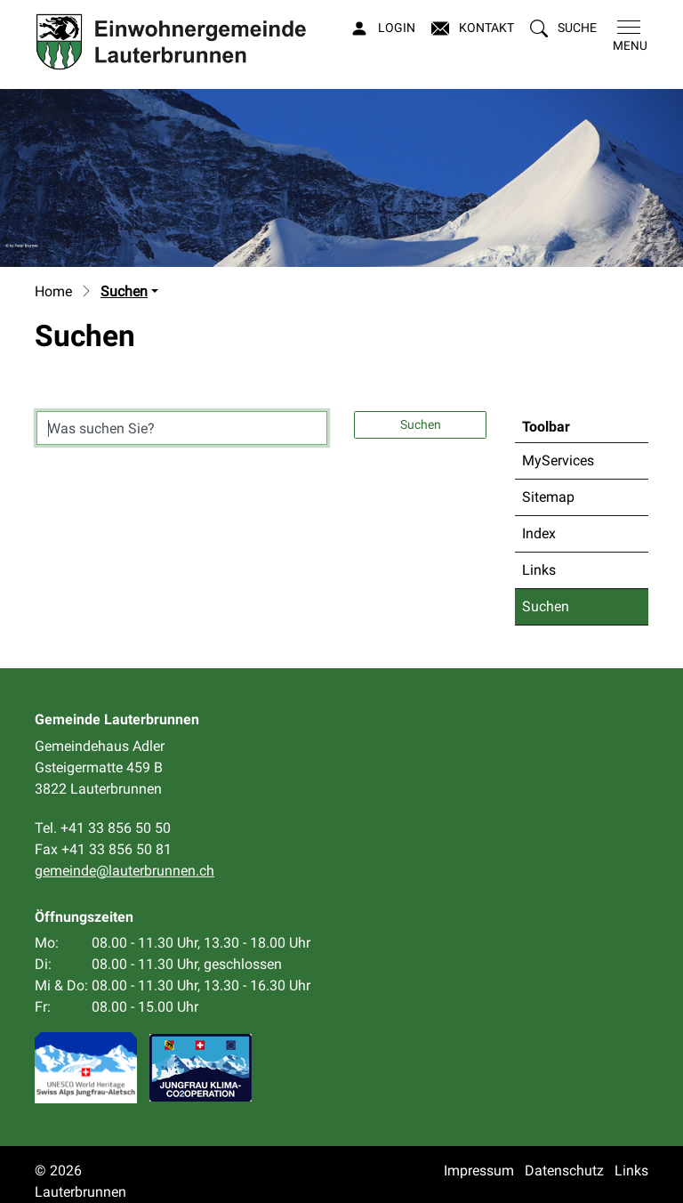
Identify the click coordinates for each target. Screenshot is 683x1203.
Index (539, 533)
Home (53, 291)
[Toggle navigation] (626, 36)
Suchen (566, 611)
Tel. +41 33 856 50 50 (103, 827)
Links (539, 569)
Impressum (479, 1170)
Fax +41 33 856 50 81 (103, 849)
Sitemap (548, 496)
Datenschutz (564, 1170)
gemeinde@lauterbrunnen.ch (124, 870)
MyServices (558, 460)
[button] (563, 28)
